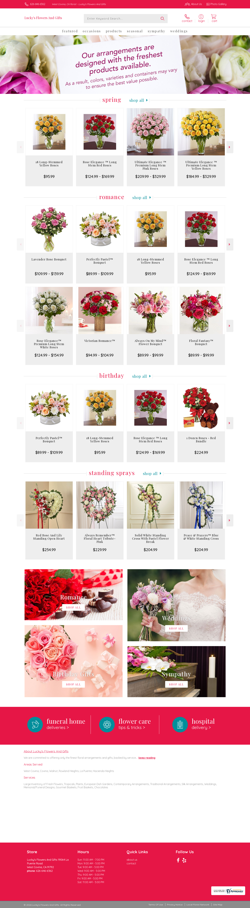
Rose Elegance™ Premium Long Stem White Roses (49, 344)
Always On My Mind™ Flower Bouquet (150, 342)
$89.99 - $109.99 (99, 273)
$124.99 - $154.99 (49, 355)
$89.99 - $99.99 (150, 355)
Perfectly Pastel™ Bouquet (99, 260)
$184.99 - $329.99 (201, 176)
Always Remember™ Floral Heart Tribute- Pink (100, 538)
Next (229, 147)
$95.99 (49, 176)
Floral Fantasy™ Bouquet (201, 342)
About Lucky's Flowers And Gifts (46, 751)
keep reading (147, 757)
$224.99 (201, 452)
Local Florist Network (198, 904)
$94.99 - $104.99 (100, 355)
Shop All (136, 100)
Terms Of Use (155, 904)
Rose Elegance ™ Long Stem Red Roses (100, 163)
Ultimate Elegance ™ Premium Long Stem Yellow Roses (201, 165)
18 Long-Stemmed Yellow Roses (49, 163)
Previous (20, 147)
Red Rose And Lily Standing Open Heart (49, 536)
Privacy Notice (174, 904)
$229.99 (99, 549)
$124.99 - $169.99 (99, 176)
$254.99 (49, 549)
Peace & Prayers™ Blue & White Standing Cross (201, 536)
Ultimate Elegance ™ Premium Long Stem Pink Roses (150, 165)
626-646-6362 (37, 4)
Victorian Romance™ (99, 341)
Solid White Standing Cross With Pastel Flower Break (150, 538)
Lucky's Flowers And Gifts (43, 18)
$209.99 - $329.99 (150, 176)
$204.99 (150, 549)
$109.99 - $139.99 (49, 273)
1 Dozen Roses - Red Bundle (201, 439)
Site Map (217, 904)
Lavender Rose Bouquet (49, 259)
